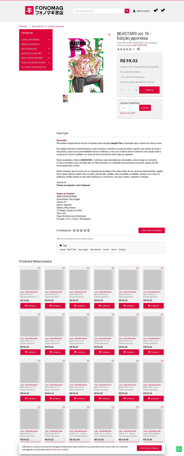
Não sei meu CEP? (127, 113)
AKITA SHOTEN (140, 45)
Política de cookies (59, 449)
